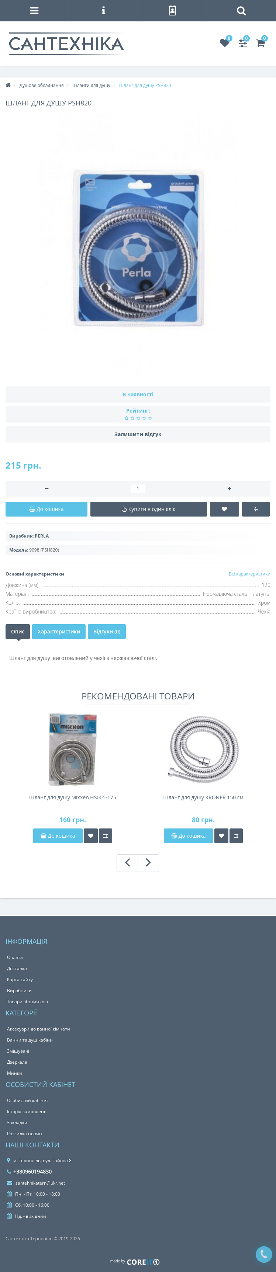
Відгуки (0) (106, 631)
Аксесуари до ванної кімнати (38, 1029)
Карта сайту (20, 979)
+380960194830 (29, 1171)
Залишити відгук (138, 434)
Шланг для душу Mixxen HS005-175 (72, 797)
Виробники (19, 990)
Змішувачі (18, 1051)
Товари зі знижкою (27, 1001)
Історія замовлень (26, 1111)
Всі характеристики (249, 574)
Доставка (17, 968)
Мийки (14, 1073)
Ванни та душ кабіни (30, 1040)
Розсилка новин (24, 1133)
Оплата (15, 957)
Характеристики (59, 631)
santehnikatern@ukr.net (36, 1183)
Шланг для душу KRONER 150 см (203, 797)
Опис (17, 631)
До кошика (58, 835)
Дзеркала (17, 1062)
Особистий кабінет (27, 1100)
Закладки (17, 1122)
